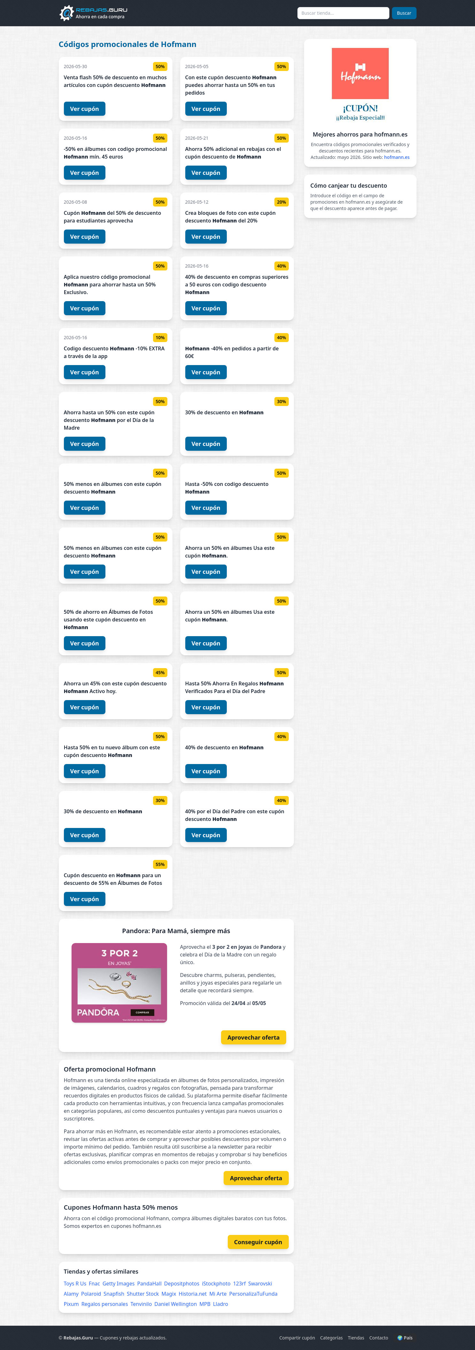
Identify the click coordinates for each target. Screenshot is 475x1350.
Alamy (71, 1293)
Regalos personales (104, 1303)
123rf (239, 1283)
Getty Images (118, 1283)
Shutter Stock (143, 1293)
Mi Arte (217, 1293)
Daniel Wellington (175, 1303)
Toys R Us (75, 1283)
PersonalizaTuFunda (253, 1293)
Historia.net (193, 1293)
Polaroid (91, 1293)
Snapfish (113, 1293)
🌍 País (404, 1338)
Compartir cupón (297, 1338)
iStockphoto (216, 1283)
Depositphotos (181, 1283)
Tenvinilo (141, 1303)
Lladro (220, 1303)
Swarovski (260, 1283)
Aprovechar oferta (253, 1037)
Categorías (331, 1338)
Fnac (94, 1283)
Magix (168, 1293)
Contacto (378, 1338)
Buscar (404, 13)
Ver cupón (84, 109)
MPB (205, 1303)
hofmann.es (397, 157)
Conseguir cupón (258, 1242)
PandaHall (149, 1283)
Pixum (71, 1303)
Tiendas (356, 1338)
